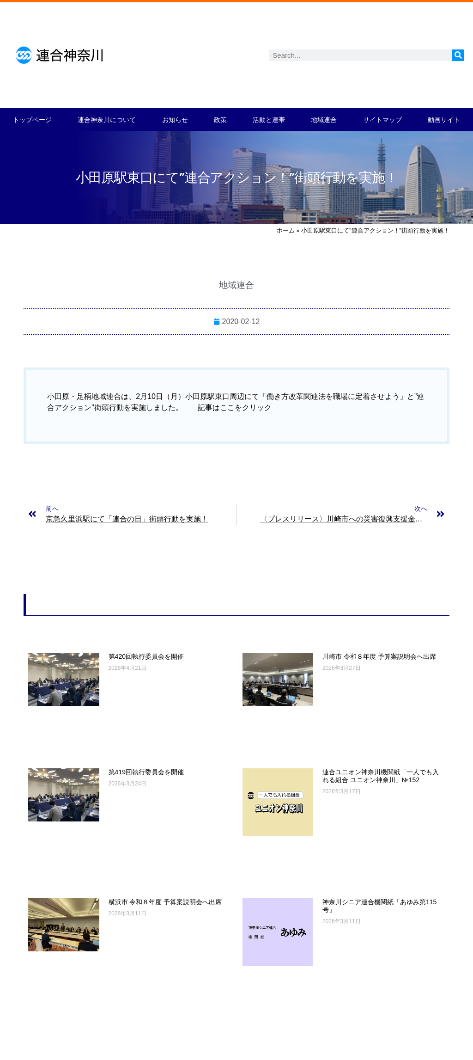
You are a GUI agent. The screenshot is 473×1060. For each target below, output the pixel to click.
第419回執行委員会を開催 (146, 772)
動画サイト (444, 119)
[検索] (458, 55)
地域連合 (324, 119)
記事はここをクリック (235, 407)
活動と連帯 (269, 119)
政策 (220, 119)
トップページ (32, 119)
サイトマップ (382, 119)
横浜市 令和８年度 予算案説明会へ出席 (165, 902)
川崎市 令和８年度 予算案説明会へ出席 (379, 656)
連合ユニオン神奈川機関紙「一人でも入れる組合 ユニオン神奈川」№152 (380, 776)
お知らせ (175, 119)
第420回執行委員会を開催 (146, 656)
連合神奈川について (107, 119)
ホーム (286, 230)
